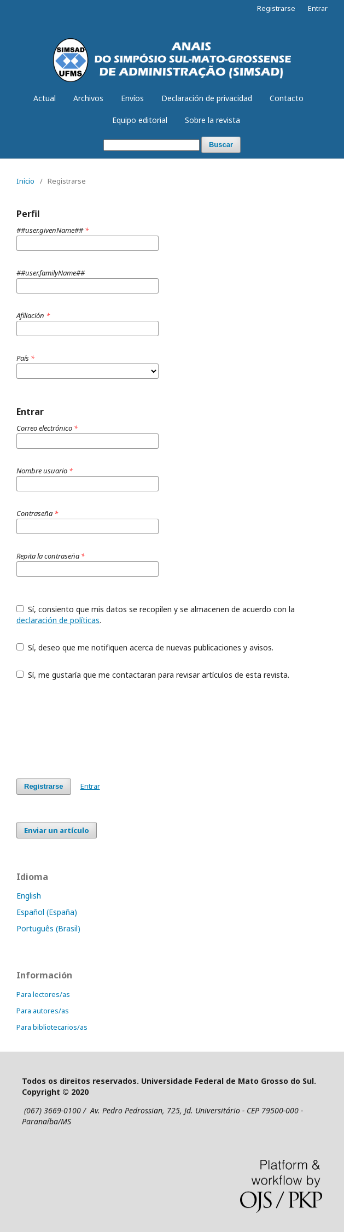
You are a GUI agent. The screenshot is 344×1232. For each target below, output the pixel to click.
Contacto (287, 98)
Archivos (88, 98)
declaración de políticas (58, 620)
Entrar (318, 8)
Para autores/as (42, 1011)
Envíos (132, 98)
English (28, 895)
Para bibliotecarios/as (52, 1027)
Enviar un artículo (56, 830)
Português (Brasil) (48, 928)
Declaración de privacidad (206, 98)
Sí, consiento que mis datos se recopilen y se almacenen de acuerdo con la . (155, 614)
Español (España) (46, 912)
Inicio (25, 181)
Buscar (221, 144)
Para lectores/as (43, 994)
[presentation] (99, 729)
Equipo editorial (139, 120)
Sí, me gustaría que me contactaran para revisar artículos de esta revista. (152, 675)
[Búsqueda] (151, 145)
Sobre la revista (212, 120)
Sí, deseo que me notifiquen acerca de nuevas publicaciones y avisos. (144, 647)
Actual (44, 98)
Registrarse (276, 8)
